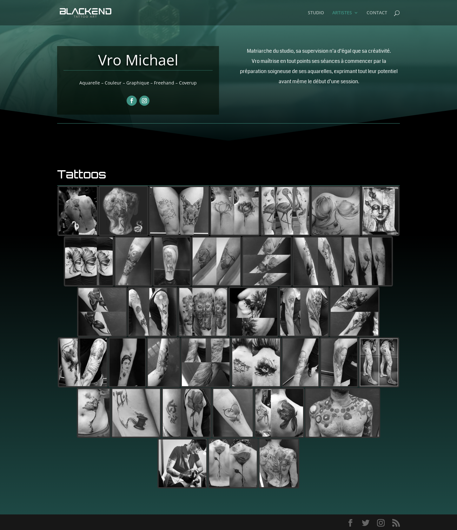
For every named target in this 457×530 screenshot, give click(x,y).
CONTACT (377, 13)
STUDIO (316, 13)
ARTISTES (342, 13)
